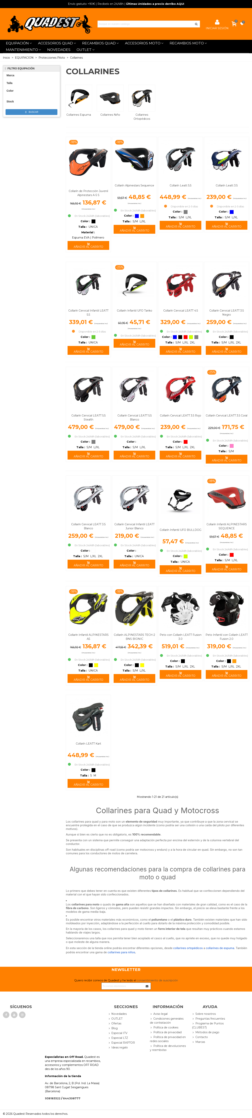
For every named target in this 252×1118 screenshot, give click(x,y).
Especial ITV (117, 1033)
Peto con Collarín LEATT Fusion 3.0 (181, 637)
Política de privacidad (166, 1032)
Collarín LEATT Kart (88, 743)
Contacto (200, 1037)
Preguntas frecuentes (208, 1019)
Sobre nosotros (204, 1014)
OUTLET (84, 49)
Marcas (198, 1042)
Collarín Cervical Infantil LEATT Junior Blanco (134, 526)
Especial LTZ (118, 1038)
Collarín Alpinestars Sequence (134, 185)
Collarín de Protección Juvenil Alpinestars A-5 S (88, 193)
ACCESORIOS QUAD (55, 43)
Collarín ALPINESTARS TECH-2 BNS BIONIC (134, 637)
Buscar (31, 112)
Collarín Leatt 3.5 (227, 185)
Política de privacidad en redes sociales (168, 1039)
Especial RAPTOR (121, 1043)
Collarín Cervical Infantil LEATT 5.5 (88, 312)
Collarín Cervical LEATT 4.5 (180, 310)
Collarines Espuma (78, 114)
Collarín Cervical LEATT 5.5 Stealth (88, 417)
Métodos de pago (205, 1032)
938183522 (52, 1098)
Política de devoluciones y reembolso (168, 1048)
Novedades (117, 1014)
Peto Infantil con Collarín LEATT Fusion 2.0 (227, 637)
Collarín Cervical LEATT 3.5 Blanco (88, 526)
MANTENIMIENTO (22, 49)
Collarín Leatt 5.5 (180, 185)
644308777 (71, 1098)
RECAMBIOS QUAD (99, 43)
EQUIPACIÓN (17, 43)
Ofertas (114, 1024)
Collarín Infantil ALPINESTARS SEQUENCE (227, 526)
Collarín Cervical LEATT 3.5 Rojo (180, 415)
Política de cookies (164, 1028)
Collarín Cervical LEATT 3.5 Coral (226, 415)
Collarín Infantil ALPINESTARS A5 (88, 637)
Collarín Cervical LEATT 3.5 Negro (226, 312)
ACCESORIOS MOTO (142, 43)
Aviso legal (159, 1014)
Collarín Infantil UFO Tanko (134, 310)
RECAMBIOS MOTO (187, 43)
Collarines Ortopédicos (142, 117)
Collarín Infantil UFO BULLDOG (180, 530)
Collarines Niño (110, 114)
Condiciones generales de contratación (166, 1020)
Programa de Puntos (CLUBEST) (208, 1025)
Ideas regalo (118, 1048)
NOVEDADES (58, 49)
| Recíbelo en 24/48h (96, 4)
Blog (113, 1028)
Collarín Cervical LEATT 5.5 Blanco (134, 417)
